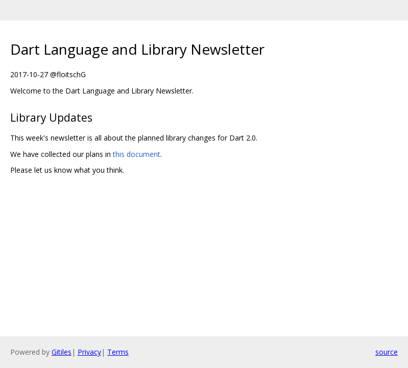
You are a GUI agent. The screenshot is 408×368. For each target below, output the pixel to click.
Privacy (89, 352)
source (386, 352)
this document (136, 154)
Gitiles (61, 352)
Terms (118, 352)
